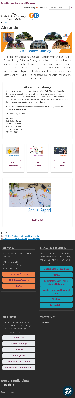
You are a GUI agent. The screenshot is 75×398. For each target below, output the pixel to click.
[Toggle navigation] (72, 16)
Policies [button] (19, 349)
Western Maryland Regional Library (56, 291)
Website (42, 8)
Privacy (45, 322)
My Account (30, 3)
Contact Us (5, 3)
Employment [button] (18, 355)
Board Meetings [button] (19, 343)
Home (6, 23)
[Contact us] (5, 385)
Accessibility (56, 305)
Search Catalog (29, 8)
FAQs (19, 286)
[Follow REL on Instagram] (14, 385)
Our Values (37, 164)
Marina (56, 274)
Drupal (12, 392)
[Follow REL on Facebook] (9, 385)
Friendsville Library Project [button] (19, 367)
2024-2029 (61, 164)
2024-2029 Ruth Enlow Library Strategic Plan (21, 236)
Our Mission (13, 164)
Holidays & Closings (19, 280)
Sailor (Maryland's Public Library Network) (56, 282)
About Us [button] (19, 337)
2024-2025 (37, 219)
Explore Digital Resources (56, 269)
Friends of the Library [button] (19, 361)
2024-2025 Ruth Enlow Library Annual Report (21, 238)
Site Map (56, 299)
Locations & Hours (18, 3)
